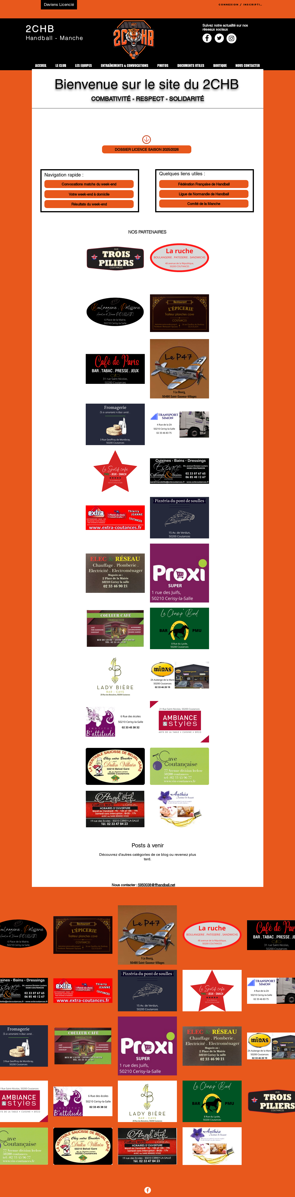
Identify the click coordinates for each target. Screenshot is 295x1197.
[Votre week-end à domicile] (89, 194)
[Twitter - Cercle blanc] (219, 38)
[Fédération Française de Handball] (203, 184)
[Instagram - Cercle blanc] (231, 38)
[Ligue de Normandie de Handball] (203, 194)
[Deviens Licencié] (59, 4)
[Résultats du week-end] (89, 204)
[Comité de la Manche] (203, 204)
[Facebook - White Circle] (207, 38)
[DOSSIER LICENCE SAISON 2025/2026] (146, 149)
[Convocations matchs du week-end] (89, 184)
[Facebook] (147, 1190)
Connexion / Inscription (240, 4)
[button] (61, 65)
